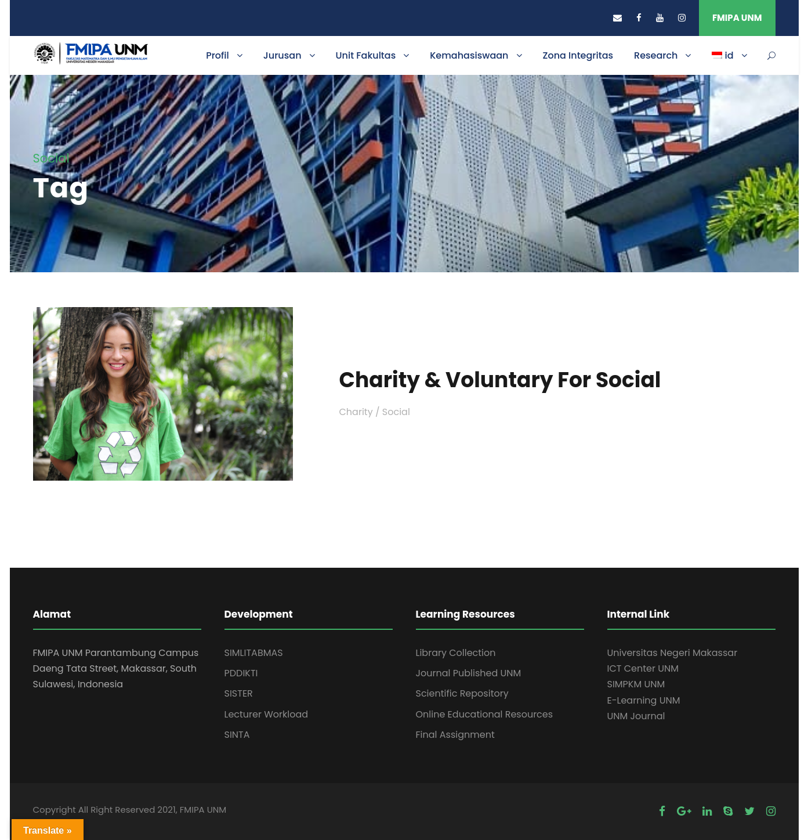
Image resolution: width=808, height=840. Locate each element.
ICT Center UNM (643, 668)
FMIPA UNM (737, 18)
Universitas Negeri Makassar (672, 652)
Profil (217, 55)
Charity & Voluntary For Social (500, 380)
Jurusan (282, 55)
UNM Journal (636, 716)
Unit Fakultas (366, 55)
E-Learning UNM (643, 700)
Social (396, 412)
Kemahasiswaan (469, 55)
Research (655, 55)
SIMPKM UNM (636, 684)
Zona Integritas (578, 55)
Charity (356, 412)
